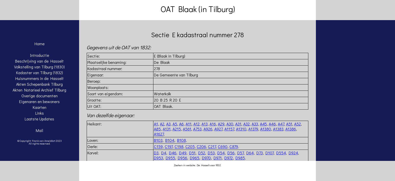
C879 (233, 146)
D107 (270, 152)
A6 (181, 123)
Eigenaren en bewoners (39, 101)
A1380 (265, 128)
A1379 (253, 128)
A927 (218, 128)
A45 (263, 123)
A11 (188, 123)
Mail (39, 130)
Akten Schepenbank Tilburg (39, 84)
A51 (289, 123)
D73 (259, 152)
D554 (281, 152)
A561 (187, 128)
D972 (228, 157)
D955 (170, 157)
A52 (297, 123)
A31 (238, 123)
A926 (208, 128)
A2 (162, 123)
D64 (250, 152)
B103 (158, 140)
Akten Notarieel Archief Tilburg (39, 90)
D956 (182, 157)
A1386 (290, 128)
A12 (196, 123)
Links (39, 113)
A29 (221, 123)
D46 (172, 152)
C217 (212, 146)
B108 (181, 140)
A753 (197, 128)
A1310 (241, 128)
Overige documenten (39, 95)
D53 (211, 152)
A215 (177, 128)
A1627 (159, 134)
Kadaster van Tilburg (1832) (39, 72)
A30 (229, 123)
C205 (190, 146)
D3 (156, 152)
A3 (168, 123)
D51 (192, 152)
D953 (158, 157)
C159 (158, 146)
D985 (240, 157)
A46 (272, 123)
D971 (218, 157)
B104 (169, 140)
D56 (231, 152)
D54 (221, 152)
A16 (213, 123)
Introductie (39, 55)
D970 (206, 157)
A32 (246, 123)
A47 (281, 123)
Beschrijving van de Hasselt (39, 61)
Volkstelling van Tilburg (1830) (39, 66)
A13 (205, 123)
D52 (201, 152)
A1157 (229, 128)
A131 (167, 128)
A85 (157, 128)
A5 (175, 123)
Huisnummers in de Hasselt (39, 78)
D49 (182, 152)
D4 (163, 152)
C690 (222, 146)
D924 (293, 152)
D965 (194, 157)
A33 (255, 123)
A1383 (278, 128)
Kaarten (39, 107)
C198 (179, 146)
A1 (156, 123)
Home (40, 43)
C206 (201, 146)
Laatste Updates (39, 118)
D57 (240, 152)
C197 (169, 146)
